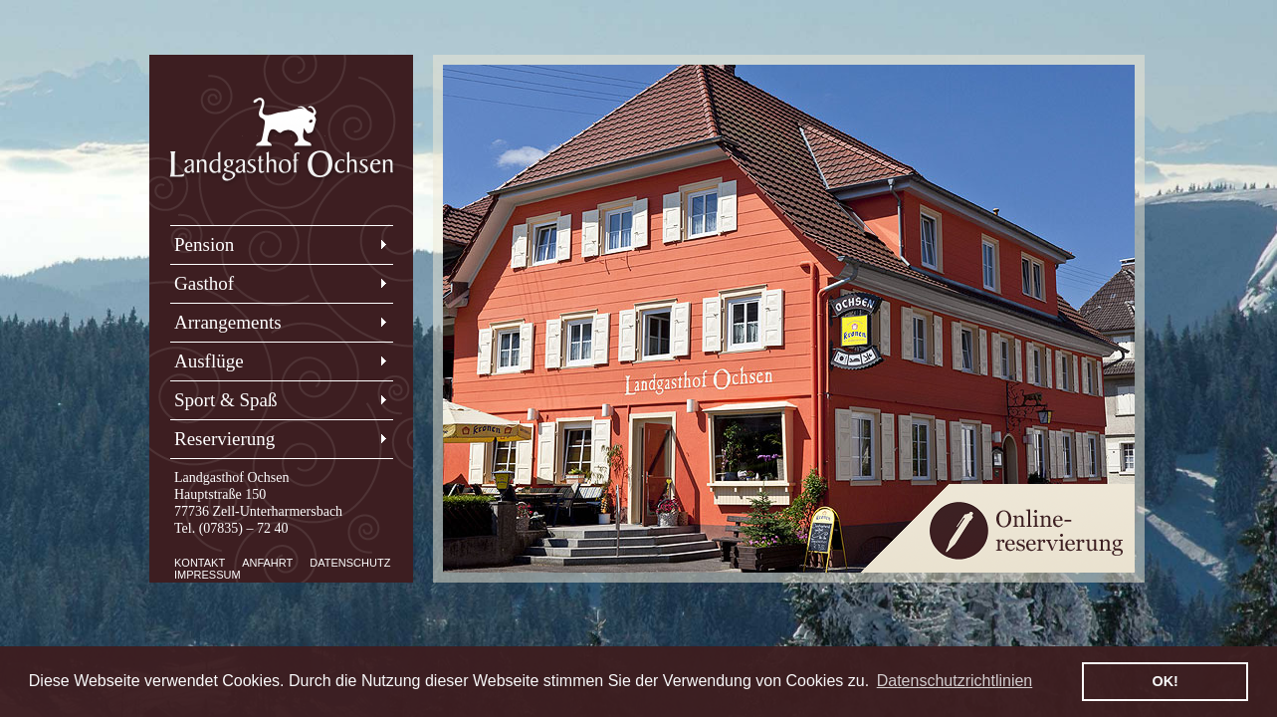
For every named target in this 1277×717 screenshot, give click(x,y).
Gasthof (204, 283)
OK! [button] (1164, 681)
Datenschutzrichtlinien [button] (955, 680)
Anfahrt (267, 563)
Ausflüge (209, 361)
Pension (204, 244)
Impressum (207, 575)
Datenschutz (350, 563)
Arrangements (228, 322)
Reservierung (224, 438)
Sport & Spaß (225, 399)
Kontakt (199, 563)
